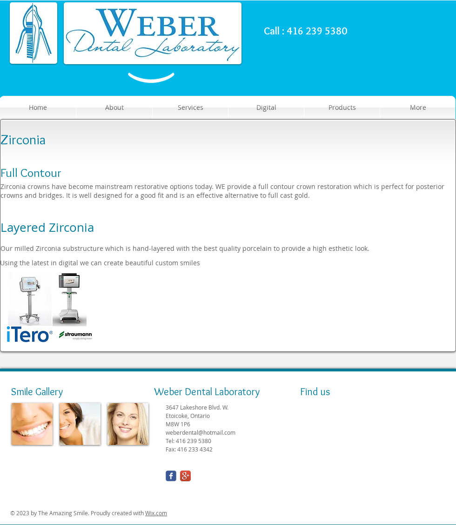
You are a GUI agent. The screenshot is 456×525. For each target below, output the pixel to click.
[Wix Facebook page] (171, 476)
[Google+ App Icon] (185, 476)
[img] (32, 424)
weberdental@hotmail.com (200, 432)
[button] (342, 107)
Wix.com (156, 513)
